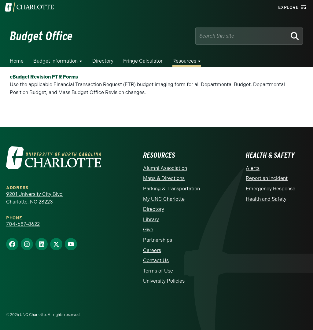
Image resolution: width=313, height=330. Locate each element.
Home (17, 61)
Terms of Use (158, 271)
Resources (184, 61)
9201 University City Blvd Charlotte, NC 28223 (34, 198)
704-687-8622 (23, 224)
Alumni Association (165, 168)
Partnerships (157, 240)
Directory (102, 61)
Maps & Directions (164, 178)
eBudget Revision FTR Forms (44, 77)
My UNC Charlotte (164, 199)
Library (151, 219)
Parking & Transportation (171, 189)
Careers (152, 250)
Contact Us (156, 260)
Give (148, 230)
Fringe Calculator (143, 61)
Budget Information (55, 61)
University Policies (164, 281)
